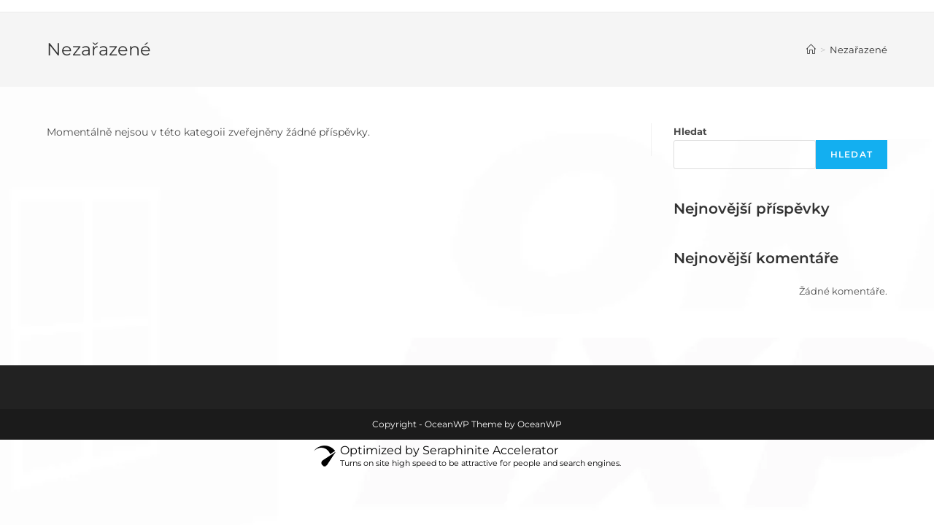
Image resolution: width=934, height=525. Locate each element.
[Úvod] (811, 49)
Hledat (690, 131)
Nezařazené (858, 49)
